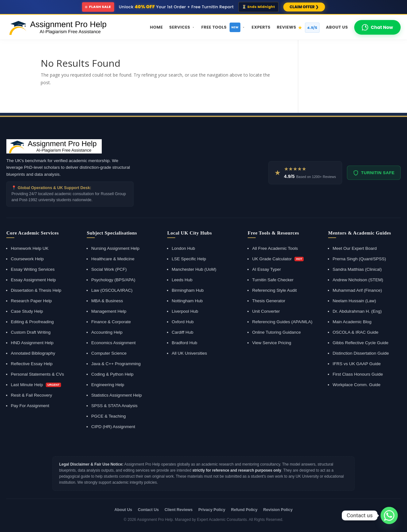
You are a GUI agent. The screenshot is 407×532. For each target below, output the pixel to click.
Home (156, 27)
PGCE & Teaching (108, 416)
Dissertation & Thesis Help (36, 290)
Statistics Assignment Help (116, 395)
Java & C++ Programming (116, 363)
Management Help (108, 311)
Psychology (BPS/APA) (113, 279)
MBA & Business (107, 300)
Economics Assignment (113, 342)
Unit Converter (266, 311)
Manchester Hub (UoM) (194, 269)
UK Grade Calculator (278, 258)
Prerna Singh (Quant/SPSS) (359, 258)
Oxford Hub (183, 321)
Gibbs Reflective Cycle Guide (361, 342)
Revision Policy (278, 510)
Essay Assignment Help (33, 279)
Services (182, 27)
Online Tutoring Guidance (276, 332)
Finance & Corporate (111, 321)
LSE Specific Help (189, 258)
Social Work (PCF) (109, 269)
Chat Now (377, 27)
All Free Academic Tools (275, 248)
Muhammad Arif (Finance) (357, 290)
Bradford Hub (184, 342)
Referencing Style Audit (274, 290)
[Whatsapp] (389, 515)
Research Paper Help (31, 300)
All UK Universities (189, 353)
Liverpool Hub (185, 311)
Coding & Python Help (112, 374)
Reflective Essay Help (31, 363)
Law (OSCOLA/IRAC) (112, 290)
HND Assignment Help (32, 342)
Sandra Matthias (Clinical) (357, 269)
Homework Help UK (30, 248)
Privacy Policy (211, 510)
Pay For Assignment (30, 405)
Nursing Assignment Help (115, 248)
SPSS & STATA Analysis (114, 405)
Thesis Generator (268, 300)
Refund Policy (244, 510)
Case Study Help (27, 311)
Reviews (298, 28)
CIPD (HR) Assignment (113, 426)
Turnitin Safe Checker (272, 279)
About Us (337, 27)
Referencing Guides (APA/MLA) (282, 321)
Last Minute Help (36, 384)
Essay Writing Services (33, 269)
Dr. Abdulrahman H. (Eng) (357, 311)
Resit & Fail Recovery (31, 395)
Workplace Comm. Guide (357, 384)
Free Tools (223, 27)
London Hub (183, 248)
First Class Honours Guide (358, 374)
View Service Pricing (271, 342)
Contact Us (148, 510)
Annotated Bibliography (33, 353)
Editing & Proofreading (32, 321)
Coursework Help (27, 258)
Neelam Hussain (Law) (354, 300)
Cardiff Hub (182, 332)
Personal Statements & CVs (37, 374)
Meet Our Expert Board (355, 248)
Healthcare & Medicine (113, 258)
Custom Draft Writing (31, 332)
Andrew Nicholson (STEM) (358, 279)
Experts (261, 27)
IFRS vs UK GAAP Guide (357, 363)
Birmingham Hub (188, 290)
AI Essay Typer (266, 269)
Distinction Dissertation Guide (361, 353)
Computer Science (109, 353)
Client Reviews (178, 510)
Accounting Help (106, 332)
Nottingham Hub (187, 300)
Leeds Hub (182, 279)
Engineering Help (107, 384)
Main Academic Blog (352, 321)
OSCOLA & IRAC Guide (355, 332)
